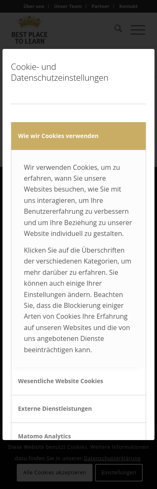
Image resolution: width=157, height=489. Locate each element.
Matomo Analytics (44, 436)
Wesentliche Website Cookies (60, 381)
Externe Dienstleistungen (55, 408)
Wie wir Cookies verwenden (58, 136)
